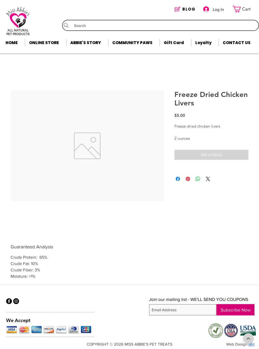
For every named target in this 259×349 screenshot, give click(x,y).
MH (251, 344)
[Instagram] (16, 301)
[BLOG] (186, 9)
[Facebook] (9, 301)
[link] (245, 9)
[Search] (160, 25)
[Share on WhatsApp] (198, 179)
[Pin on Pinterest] (188, 179)
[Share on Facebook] (178, 179)
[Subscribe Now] (235, 309)
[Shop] (248, 338)
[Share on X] (208, 179)
